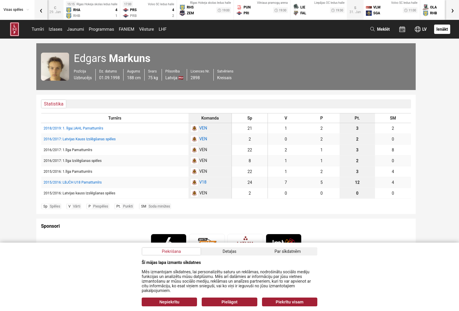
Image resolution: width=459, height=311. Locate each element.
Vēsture (146, 29)
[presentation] (41, 10)
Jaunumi (75, 29)
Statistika (54, 104)
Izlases (55, 29)
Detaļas (229, 251)
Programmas (101, 29)
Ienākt (442, 29)
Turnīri (38, 29)
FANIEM (126, 29)
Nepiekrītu (169, 302)
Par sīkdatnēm (288, 251)
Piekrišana (171, 251)
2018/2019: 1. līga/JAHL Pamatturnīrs (73, 128)
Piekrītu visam (290, 302)
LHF (163, 29)
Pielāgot (229, 302)
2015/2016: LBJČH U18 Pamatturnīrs (73, 182)
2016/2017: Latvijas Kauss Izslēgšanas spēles (80, 139)
